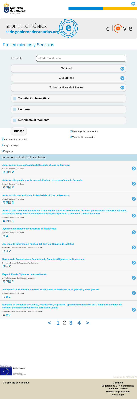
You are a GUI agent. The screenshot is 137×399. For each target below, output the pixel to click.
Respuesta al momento (33, 120)
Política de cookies (118, 388)
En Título (16, 58)
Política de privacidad (118, 391)
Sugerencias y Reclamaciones (118, 385)
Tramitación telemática (33, 98)
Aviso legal (118, 394)
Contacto (118, 382)
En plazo (24, 109)
